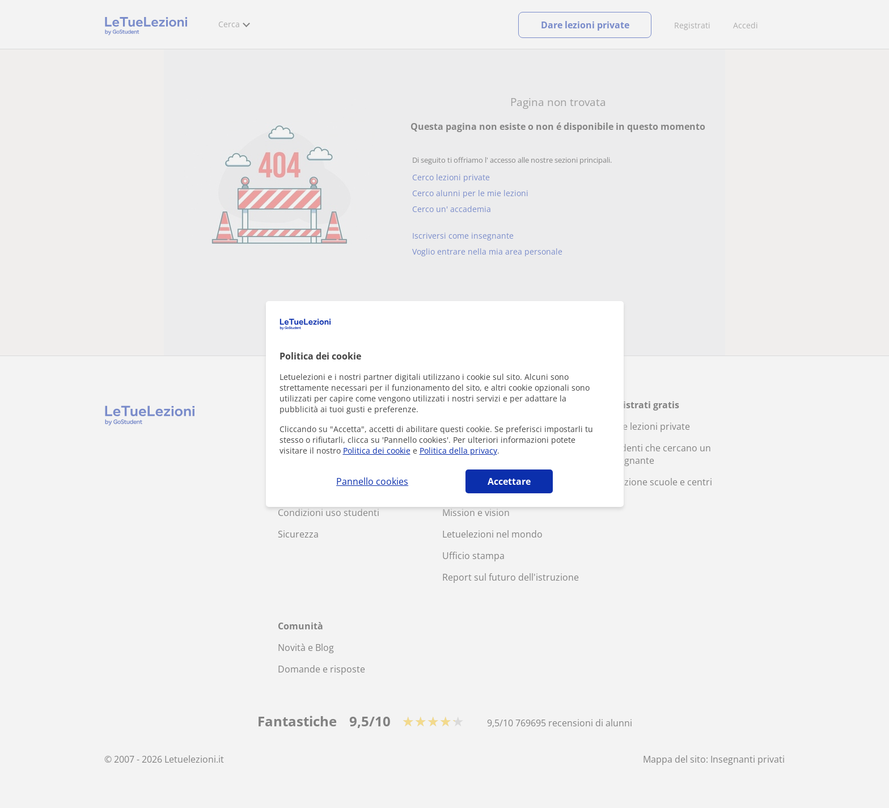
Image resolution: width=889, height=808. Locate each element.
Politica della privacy (458, 450)
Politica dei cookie (376, 450)
